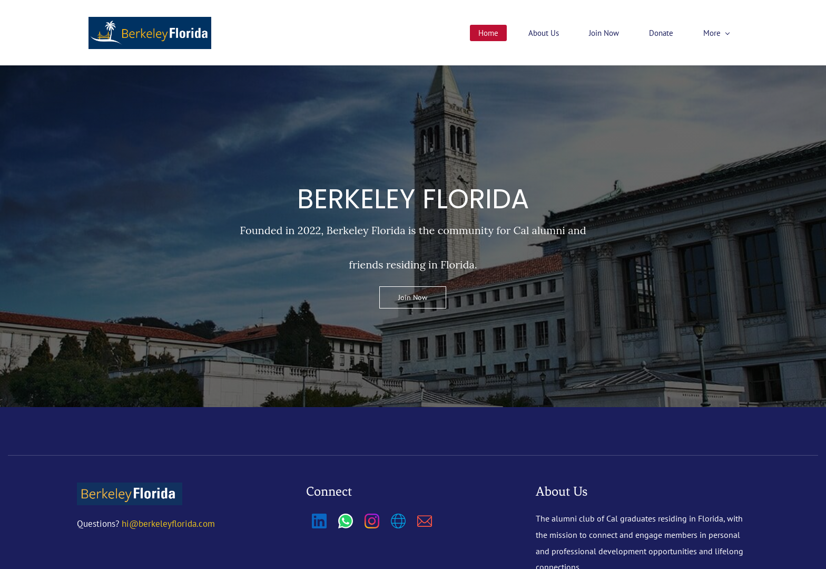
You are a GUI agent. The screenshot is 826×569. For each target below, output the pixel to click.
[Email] (424, 521)
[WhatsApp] (345, 521)
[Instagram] (371, 521)
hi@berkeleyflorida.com (168, 524)
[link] (129, 491)
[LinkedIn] (319, 521)
